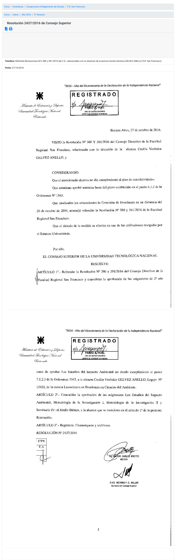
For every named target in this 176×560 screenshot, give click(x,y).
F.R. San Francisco (76, 6)
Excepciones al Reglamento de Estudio (45, 6)
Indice (16, 14)
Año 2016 (26, 14)
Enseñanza (18, 6)
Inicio (6, 6)
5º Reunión (39, 14)
